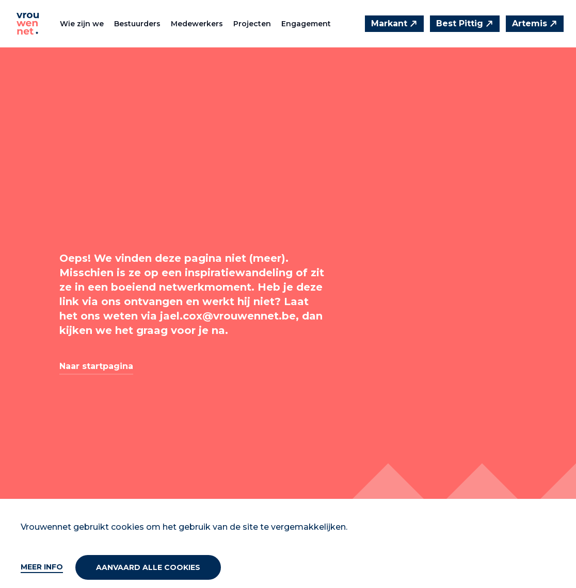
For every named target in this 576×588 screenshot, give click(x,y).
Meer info (42, 567)
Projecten (252, 23)
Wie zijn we (82, 23)
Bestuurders (137, 23)
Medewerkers (197, 23)
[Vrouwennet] (27, 23)
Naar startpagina (96, 366)
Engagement (306, 23)
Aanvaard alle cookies (148, 567)
